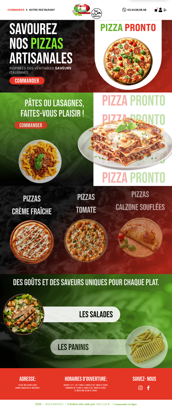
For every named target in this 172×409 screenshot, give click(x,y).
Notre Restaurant (42, 9)
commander (26, 80)
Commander (16, 9)
